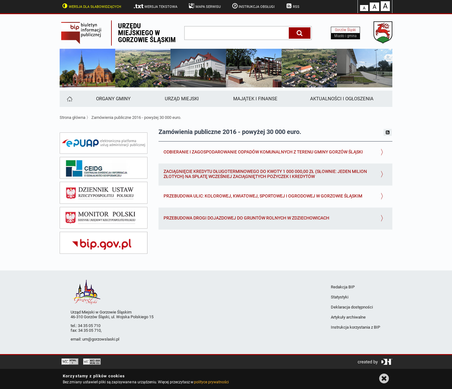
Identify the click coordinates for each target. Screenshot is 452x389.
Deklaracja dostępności (352, 307)
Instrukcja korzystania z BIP (355, 327)
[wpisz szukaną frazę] (237, 33)
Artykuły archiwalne (348, 317)
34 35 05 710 (89, 325)
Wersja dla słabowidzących (91, 6)
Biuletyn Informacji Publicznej (85, 33)
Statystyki (339, 297)
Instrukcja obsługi (253, 6)
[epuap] (104, 143)
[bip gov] (104, 243)
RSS (292, 6)
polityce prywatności (211, 382)
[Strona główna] (69, 99)
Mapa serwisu (204, 6)
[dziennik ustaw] (104, 193)
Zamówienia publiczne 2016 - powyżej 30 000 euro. (136, 117)
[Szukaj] (299, 33)
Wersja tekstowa (155, 6)
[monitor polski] (104, 218)
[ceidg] (104, 168)
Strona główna (72, 117)
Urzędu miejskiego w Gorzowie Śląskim (147, 33)
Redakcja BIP (343, 287)
